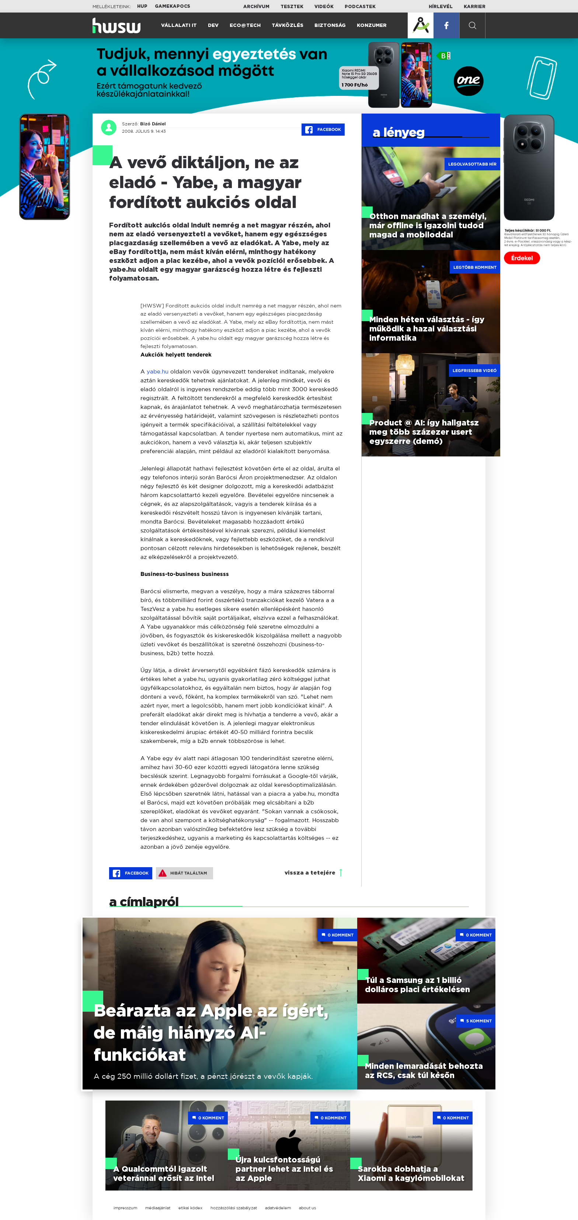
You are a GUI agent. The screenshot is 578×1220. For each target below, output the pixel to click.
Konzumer (372, 25)
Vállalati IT (179, 25)
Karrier (474, 6)
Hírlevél (441, 6)
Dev (213, 25)
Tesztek (292, 6)
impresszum (125, 1208)
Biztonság (330, 25)
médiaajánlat (157, 1208)
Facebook (323, 129)
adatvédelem (278, 1208)
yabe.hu (157, 371)
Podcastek (360, 6)
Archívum (256, 6)
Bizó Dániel (153, 124)
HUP (142, 6)
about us (307, 1208)
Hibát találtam (183, 873)
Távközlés (287, 25)
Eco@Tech (245, 25)
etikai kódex (190, 1208)
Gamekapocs (172, 6)
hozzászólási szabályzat (233, 1208)
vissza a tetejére (310, 873)
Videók (324, 6)
